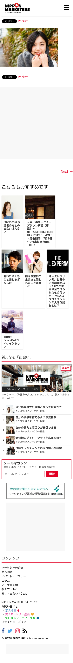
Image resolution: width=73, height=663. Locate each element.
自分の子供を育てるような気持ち (36, 417)
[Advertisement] (36, 123)
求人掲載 (12, 610)
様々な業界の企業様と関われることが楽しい (33, 281)
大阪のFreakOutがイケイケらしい (11, 341)
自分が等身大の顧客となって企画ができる (41, 407)
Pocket (23, 21)
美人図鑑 (7, 572)
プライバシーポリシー (15, 622)
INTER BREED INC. (15, 638)
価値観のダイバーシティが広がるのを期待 (41, 438)
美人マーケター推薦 (19, 614)
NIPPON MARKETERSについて (20, 602)
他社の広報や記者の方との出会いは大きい (11, 227)
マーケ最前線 (10, 585)
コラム (6, 580)
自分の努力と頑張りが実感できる (36, 427)
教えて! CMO (9, 589)
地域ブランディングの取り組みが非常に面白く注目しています (41, 448)
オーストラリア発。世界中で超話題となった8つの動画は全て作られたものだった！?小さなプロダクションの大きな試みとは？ (57, 290)
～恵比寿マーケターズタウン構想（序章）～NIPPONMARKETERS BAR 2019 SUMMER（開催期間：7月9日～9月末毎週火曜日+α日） (40, 233)
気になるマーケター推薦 (21, 618)
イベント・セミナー (14, 576)
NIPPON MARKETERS (21, 8)
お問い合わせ (10, 606)
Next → (67, 171)
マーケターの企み (12, 567)
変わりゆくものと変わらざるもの (11, 279)
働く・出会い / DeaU (14, 593)
